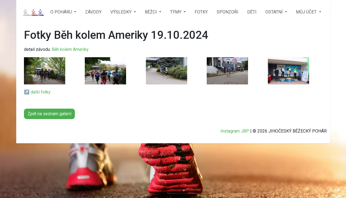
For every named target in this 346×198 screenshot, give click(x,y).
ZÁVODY (93, 12)
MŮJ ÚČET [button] (307, 12)
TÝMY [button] (176, 12)
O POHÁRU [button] (61, 12)
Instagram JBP (234, 131)
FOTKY (201, 12)
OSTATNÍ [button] (274, 12)
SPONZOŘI (227, 12)
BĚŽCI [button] (151, 12)
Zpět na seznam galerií (49, 113)
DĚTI (252, 12)
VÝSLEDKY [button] (121, 12)
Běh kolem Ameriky (70, 49)
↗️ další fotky (37, 92)
